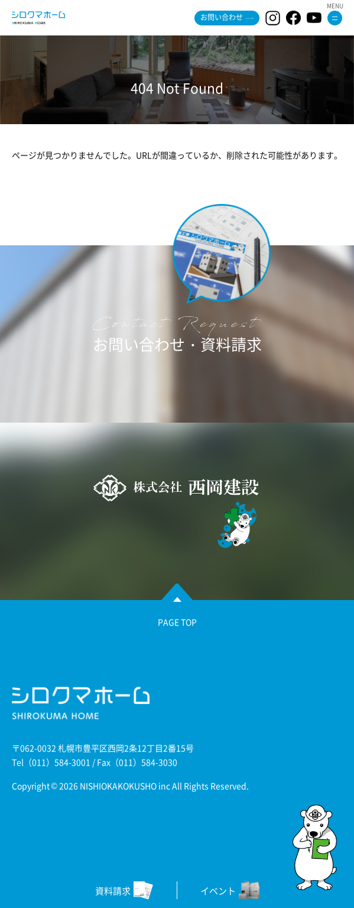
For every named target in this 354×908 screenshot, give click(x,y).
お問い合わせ (221, 17)
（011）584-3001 (57, 762)
